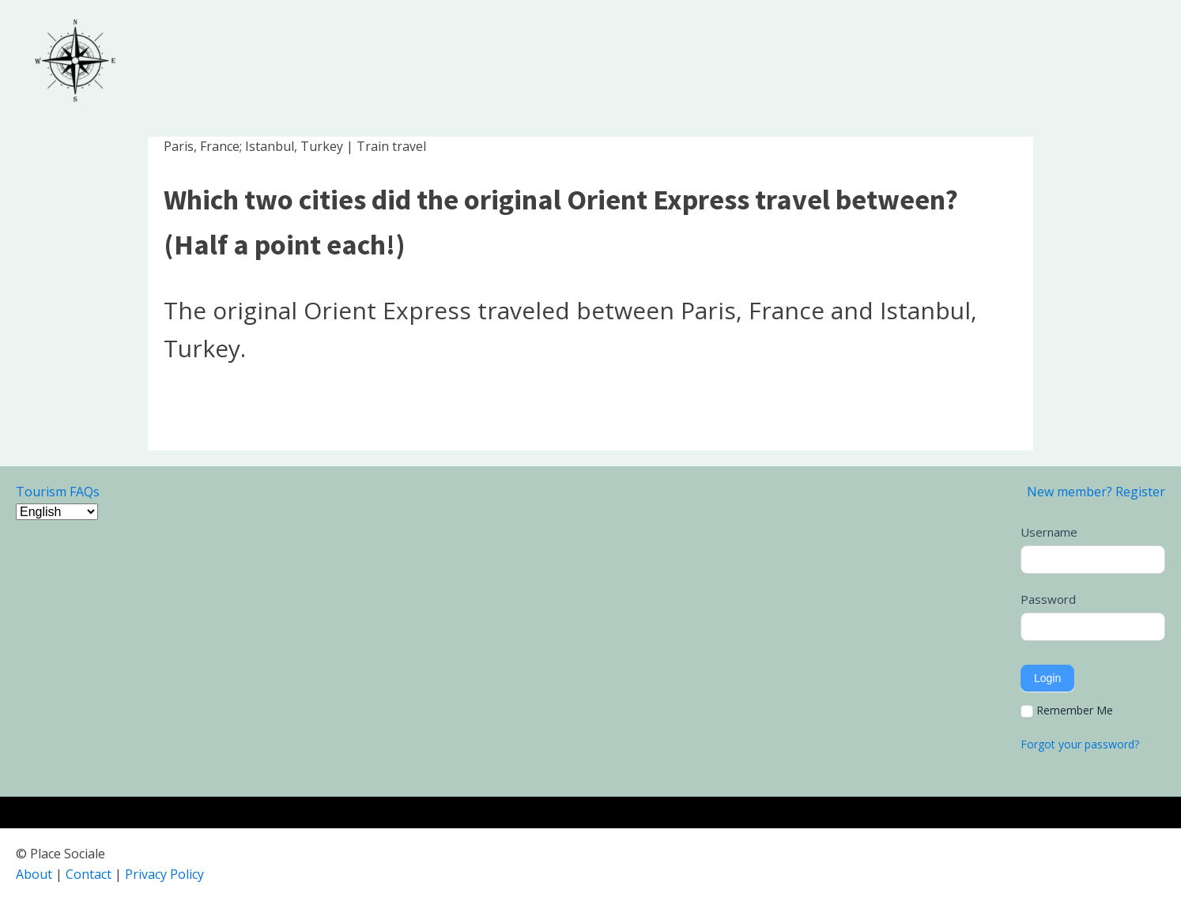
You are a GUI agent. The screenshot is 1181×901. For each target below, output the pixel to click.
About (34, 874)
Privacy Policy (164, 874)
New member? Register (1096, 491)
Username (1049, 532)
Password (1048, 599)
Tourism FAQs (58, 491)
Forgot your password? (1080, 744)
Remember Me (1067, 710)
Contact (88, 874)
